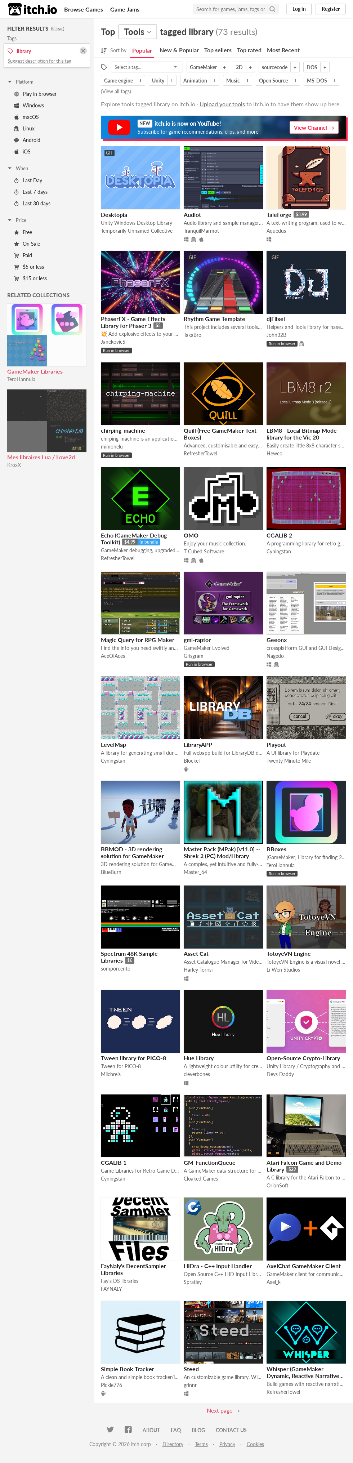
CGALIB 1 (113, 1162)
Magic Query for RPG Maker (137, 639)
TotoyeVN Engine (289, 953)
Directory (172, 1444)
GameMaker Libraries (35, 371)
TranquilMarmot (201, 231)
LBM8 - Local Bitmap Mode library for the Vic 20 (302, 434)
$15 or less (30, 278)
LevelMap (113, 744)
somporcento (115, 968)
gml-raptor (197, 639)
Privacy (227, 1444)
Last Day (28, 180)
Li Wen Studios (283, 970)
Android (27, 140)
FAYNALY (111, 1289)
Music (233, 80)
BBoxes (276, 849)
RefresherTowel (200, 453)
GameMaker (203, 67)
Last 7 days (31, 192)
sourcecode (274, 67)
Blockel (192, 761)
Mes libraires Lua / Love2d (41, 457)
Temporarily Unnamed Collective (137, 231)
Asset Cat (196, 953)
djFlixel (276, 318)
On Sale (27, 244)
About (151, 1430)
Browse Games (83, 9)
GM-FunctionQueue (210, 1162)
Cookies (255, 1444)
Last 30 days (32, 203)
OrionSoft (278, 1185)
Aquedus (276, 231)
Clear (57, 28)
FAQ (176, 1430)
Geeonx (277, 639)
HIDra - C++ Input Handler (218, 1265)
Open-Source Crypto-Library (303, 1057)
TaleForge (279, 214)
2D (239, 67)
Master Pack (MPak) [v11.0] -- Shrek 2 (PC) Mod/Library (222, 852)
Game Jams (124, 9)
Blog (198, 1430)
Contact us (231, 1430)
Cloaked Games (201, 1179)
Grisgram (194, 656)
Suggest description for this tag (39, 61)
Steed (191, 1368)
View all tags (116, 91)
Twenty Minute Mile (289, 761)
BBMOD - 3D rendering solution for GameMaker (132, 852)
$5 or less (29, 267)
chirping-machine (123, 430)
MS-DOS (317, 80)
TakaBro (192, 335)
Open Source (273, 80)
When (17, 168)
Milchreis (111, 1074)
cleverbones (197, 1074)
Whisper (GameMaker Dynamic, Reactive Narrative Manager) (303, 1375)
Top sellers (218, 49)
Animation (195, 80)
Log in (299, 9)
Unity (158, 80)
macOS (26, 117)
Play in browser (35, 94)
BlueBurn (111, 872)
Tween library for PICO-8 (133, 1057)
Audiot (192, 214)
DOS (312, 67)
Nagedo (275, 656)
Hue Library (199, 1057)
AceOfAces (113, 656)
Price (16, 220)
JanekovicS (113, 342)
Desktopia (114, 214)
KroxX (14, 465)
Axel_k (274, 1282)
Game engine (118, 80)
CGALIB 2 (279, 535)
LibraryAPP (198, 744)
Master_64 (195, 872)
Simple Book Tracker (127, 1368)
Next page (219, 1410)
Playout (276, 744)
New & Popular (179, 49)
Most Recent (283, 49)
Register (331, 9)
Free (23, 232)
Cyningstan (279, 551)
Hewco (274, 453)
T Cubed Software (204, 551)
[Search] (272, 9)
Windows (29, 105)
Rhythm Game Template (214, 318)
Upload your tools (222, 104)
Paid (23, 255)
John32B (276, 335)
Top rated (249, 49)
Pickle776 (111, 1385)
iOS (22, 151)
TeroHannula (21, 379)
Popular (142, 50)
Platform (20, 82)
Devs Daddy (280, 1074)
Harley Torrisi (198, 970)
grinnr (190, 1385)
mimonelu (112, 446)
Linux (24, 128)
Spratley (193, 1282)
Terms (201, 1444)
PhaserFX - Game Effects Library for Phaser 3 (133, 322)
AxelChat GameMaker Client (304, 1265)
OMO (191, 535)
